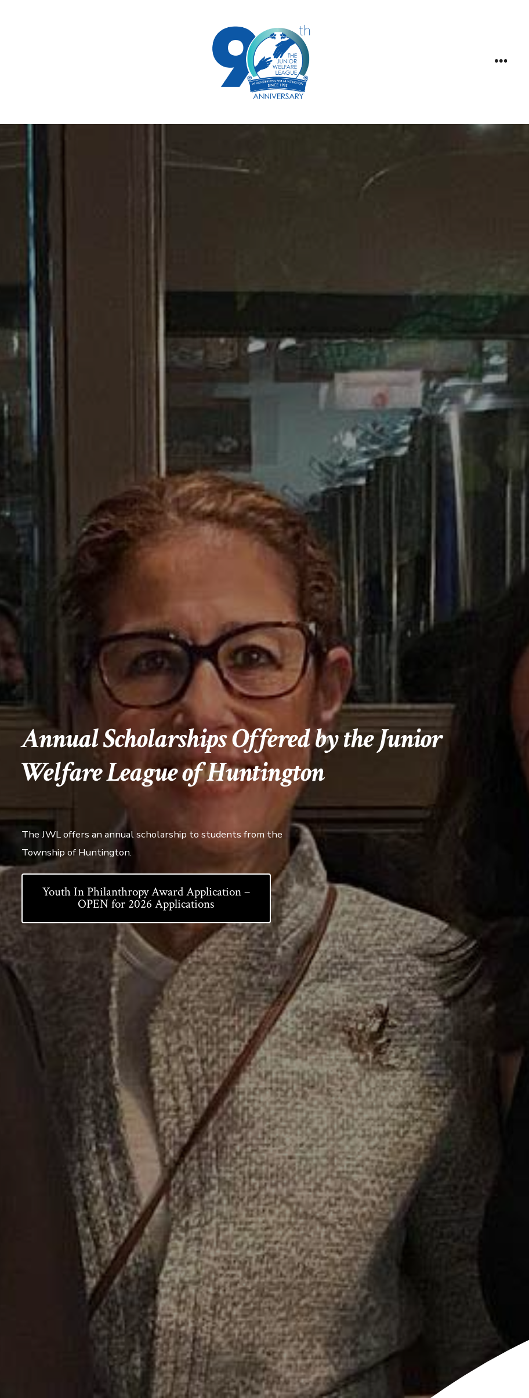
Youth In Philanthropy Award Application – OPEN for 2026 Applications (146, 898)
